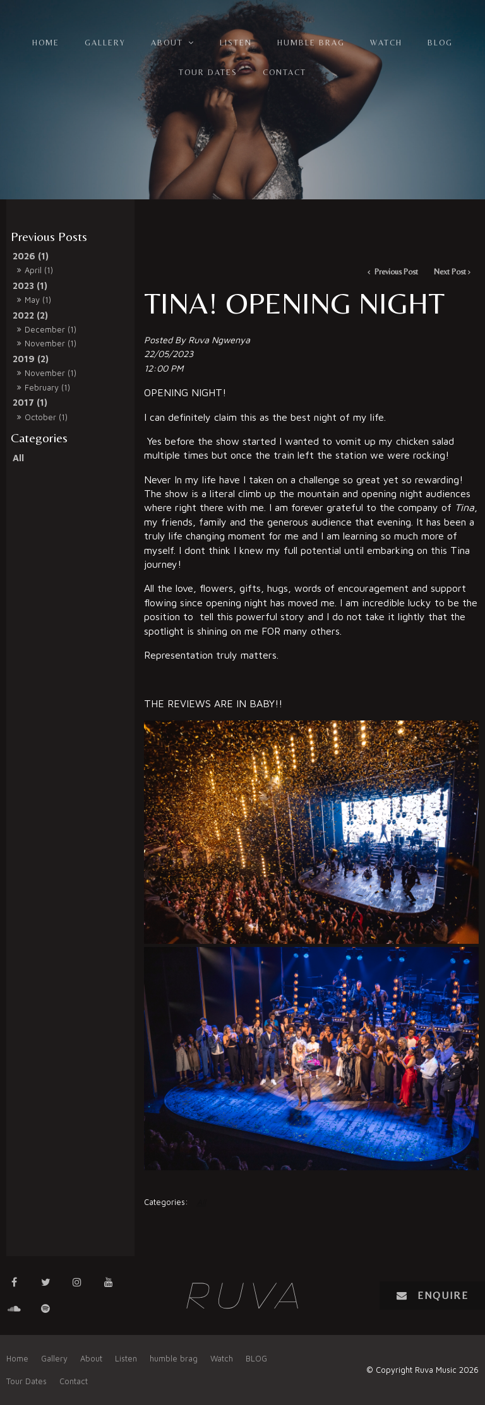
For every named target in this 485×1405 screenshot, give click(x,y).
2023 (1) (30, 285)
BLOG (440, 42)
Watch (386, 42)
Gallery (105, 42)
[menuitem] (17, 1359)
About (167, 42)
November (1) (50, 343)
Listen (236, 42)
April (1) (39, 270)
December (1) (50, 329)
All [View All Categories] (201, 1202)
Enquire (442, 1296)
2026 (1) (31, 255)
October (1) (46, 417)
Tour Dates (208, 72)
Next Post (450, 271)
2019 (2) (31, 358)
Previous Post (395, 271)
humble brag (311, 42)
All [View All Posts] (18, 457)
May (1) (38, 300)
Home (45, 42)
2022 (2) (30, 315)
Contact (284, 72)
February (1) (47, 387)
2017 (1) (30, 402)
